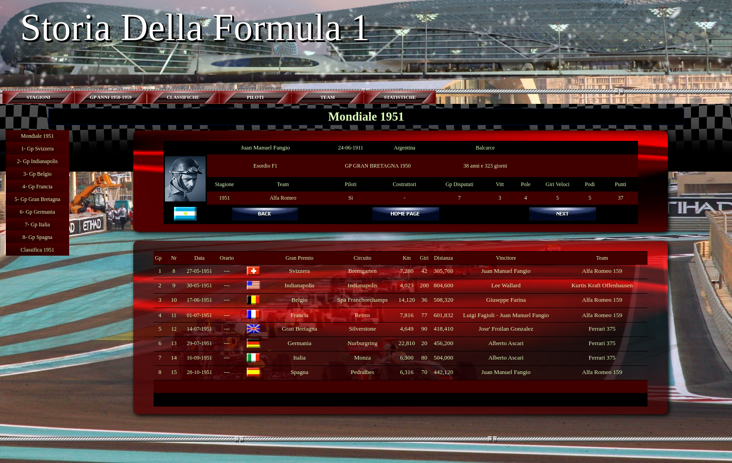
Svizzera (299, 270)
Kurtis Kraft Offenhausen (602, 285)
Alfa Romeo (283, 198)
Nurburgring (362, 343)
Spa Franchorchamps (362, 299)
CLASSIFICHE (183, 97)
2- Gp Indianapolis (37, 161)
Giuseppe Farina (506, 299)
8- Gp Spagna (37, 237)
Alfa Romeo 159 (602, 270)
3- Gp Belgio (37, 174)
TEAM (327, 97)
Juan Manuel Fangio (265, 147)
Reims (362, 315)
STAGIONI (39, 97)
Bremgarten (362, 270)
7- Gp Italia (37, 224)
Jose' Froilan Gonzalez (506, 328)
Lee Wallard (506, 285)
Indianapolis (299, 285)
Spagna (299, 372)
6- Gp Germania (37, 212)
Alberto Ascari (506, 343)
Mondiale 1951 (37, 136)
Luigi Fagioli (479, 315)
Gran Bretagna (299, 328)
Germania (300, 343)
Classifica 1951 (37, 250)
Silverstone (362, 328)
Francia (300, 315)
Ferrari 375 (602, 328)
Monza (362, 357)
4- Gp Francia (37, 186)
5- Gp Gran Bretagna (37, 199)
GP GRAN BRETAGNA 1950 (378, 166)
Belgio (299, 299)
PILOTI (255, 97)
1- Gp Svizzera (37, 148)
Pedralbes (362, 372)
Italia (299, 357)
